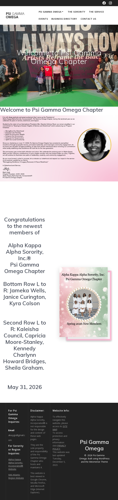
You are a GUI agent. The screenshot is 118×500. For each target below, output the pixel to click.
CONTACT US (88, 18)
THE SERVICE (96, 11)
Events (43, 18)
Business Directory (64, 18)
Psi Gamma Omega (50, 11)
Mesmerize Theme (98, 461)
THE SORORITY (76, 11)
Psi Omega (15, 15)
